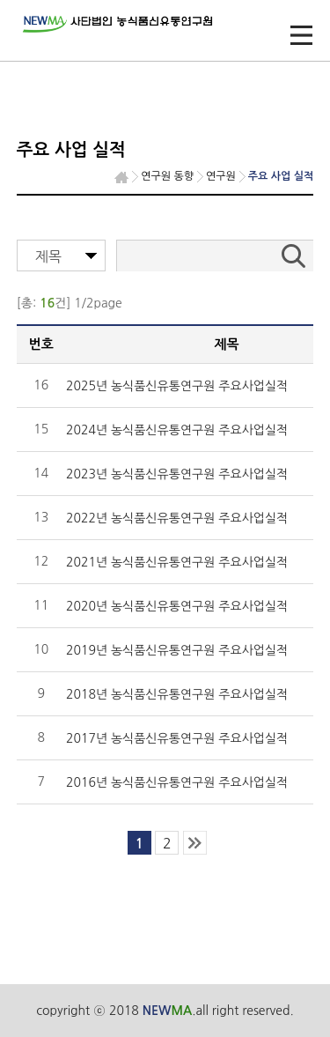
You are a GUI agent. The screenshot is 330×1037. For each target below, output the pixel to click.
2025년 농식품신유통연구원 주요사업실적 (177, 386)
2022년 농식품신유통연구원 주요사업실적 (177, 518)
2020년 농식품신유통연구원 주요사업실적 (177, 606)
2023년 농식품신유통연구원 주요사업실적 (177, 474)
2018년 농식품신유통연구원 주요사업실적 (177, 694)
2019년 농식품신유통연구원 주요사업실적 (177, 650)
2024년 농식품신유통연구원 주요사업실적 (177, 430)
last (195, 843)
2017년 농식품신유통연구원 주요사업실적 (177, 738)
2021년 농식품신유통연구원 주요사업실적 (177, 562)
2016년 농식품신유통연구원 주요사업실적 (177, 782)
